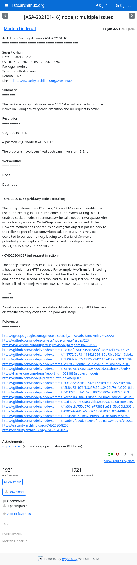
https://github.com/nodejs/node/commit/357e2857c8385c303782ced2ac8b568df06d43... (67, 368)
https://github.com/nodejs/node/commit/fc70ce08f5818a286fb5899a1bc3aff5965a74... (66, 416)
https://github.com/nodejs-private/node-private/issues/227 (46, 340)
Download (14, 492)
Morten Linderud (20, 28)
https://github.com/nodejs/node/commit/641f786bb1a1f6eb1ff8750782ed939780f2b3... (67, 392)
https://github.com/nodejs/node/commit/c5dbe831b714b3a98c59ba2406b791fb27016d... (68, 387)
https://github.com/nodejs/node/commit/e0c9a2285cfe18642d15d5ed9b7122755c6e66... (67, 383)
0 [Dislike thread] (118, 454)
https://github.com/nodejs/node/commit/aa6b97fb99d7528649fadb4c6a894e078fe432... (67, 420)
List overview (12, 482)
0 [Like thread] (111, 454)
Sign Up (124, 5)
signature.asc (12, 446)
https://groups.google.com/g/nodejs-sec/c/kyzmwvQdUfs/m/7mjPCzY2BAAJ (58, 335)
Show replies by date (119, 461)
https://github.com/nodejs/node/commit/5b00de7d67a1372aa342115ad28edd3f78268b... (68, 359)
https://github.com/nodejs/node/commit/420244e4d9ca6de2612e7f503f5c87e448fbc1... (67, 411)
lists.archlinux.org (28, 5)
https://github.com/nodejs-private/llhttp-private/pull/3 (42, 378)
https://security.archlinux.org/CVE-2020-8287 (35, 430)
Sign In (102, 5)
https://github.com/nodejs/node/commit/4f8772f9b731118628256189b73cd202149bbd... (68, 354)
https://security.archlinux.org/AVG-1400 (42, 80)
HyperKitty (69, 559)
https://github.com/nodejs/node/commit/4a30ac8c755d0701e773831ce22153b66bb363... (68, 406)
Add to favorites (16, 513)
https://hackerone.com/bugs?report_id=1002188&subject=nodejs (50, 373)
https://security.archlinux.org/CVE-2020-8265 (35, 425)
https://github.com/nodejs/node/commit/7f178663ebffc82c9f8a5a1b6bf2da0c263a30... (66, 364)
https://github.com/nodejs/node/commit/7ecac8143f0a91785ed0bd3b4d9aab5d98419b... (68, 397)
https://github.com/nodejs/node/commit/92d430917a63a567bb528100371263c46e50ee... (68, 402)
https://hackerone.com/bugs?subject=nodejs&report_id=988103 (49, 345)
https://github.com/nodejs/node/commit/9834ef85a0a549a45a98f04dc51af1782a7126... (67, 350)
